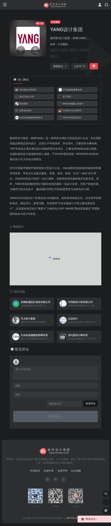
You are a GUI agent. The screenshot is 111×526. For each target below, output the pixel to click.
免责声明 (62, 470)
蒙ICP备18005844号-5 (77, 518)
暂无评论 (22, 349)
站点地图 (76, 470)
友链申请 (49, 470)
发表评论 (90, 403)
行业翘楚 (55, 22)
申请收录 (35, 470)
